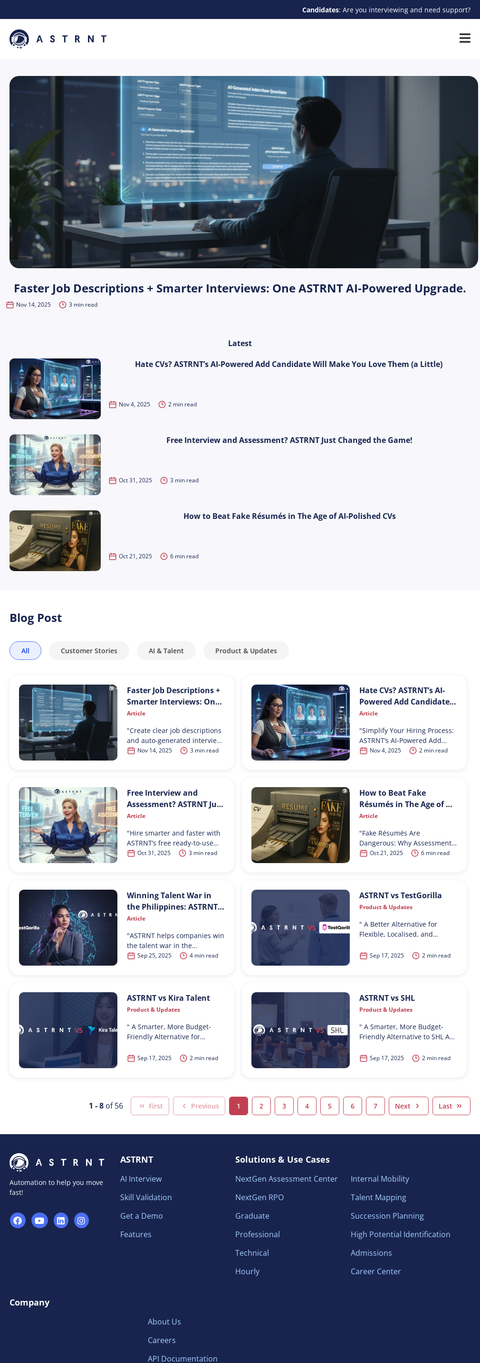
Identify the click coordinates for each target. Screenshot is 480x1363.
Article (136, 713)
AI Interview (141, 1179)
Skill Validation (146, 1197)
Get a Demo (141, 1216)
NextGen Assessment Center (286, 1179)
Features (136, 1234)
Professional (257, 1234)
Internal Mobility (380, 1179)
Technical (252, 1253)
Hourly (247, 1271)
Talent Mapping (378, 1197)
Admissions (371, 1253)
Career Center (376, 1271)
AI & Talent (166, 650)
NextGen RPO (259, 1197)
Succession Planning (387, 1216)
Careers (162, 1340)
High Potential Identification (401, 1234)
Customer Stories (89, 650)
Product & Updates (246, 650)
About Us (164, 1321)
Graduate (252, 1216)
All (25, 650)
